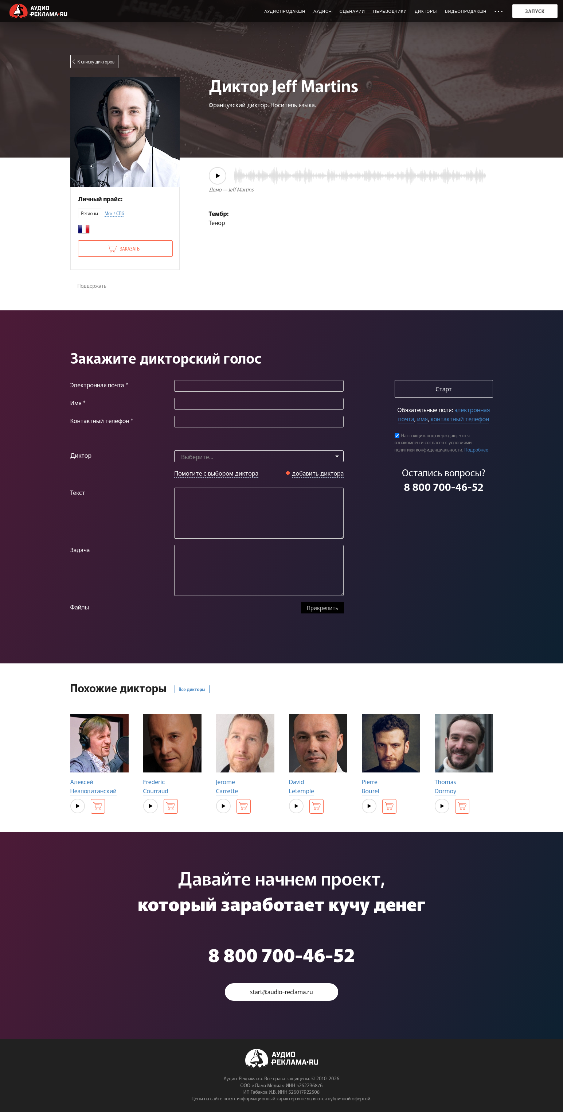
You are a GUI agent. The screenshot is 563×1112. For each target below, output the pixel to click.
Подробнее (476, 449)
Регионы (89, 213)
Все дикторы (192, 689)
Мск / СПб (114, 213)
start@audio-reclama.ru (282, 991)
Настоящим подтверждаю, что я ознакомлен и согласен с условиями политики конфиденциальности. (433, 442)
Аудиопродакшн (284, 11)
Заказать (130, 248)
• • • (498, 11)
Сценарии (352, 11)
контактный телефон (460, 418)
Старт (443, 388)
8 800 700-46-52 (443, 486)
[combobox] (259, 456)
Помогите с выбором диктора (216, 472)
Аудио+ (322, 11)
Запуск (535, 11)
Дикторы (426, 11)
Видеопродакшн (465, 11)
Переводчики (390, 11)
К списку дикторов (96, 61)
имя (422, 418)
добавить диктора (318, 472)
